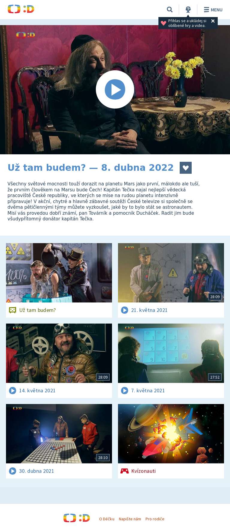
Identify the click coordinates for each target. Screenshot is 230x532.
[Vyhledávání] (170, 9)
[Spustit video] (115, 89)
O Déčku (106, 519)
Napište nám (130, 519)
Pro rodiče (155, 519)
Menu (212, 9)
